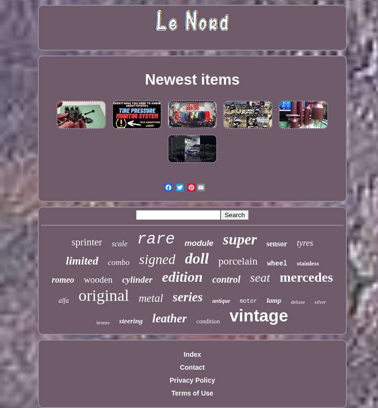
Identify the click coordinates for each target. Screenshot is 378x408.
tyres (305, 243)
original (103, 295)
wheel (277, 263)
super (240, 239)
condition (208, 321)
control (226, 279)
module (199, 243)
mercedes (306, 277)
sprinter (86, 242)
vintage (259, 315)
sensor (277, 244)
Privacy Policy (192, 380)
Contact (192, 367)
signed (157, 259)
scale (120, 244)
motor (248, 301)
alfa (63, 300)
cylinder (137, 280)
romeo (63, 280)
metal (151, 298)
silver (320, 302)
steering (131, 321)
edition (182, 277)
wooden (98, 280)
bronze (103, 322)
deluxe (298, 302)
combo (119, 262)
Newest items (192, 79)
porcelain (237, 261)
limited (82, 260)
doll (197, 258)
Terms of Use (192, 393)
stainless (308, 263)
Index (192, 354)
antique (221, 301)
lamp (274, 300)
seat (260, 278)
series (188, 297)
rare (156, 239)
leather (169, 318)
